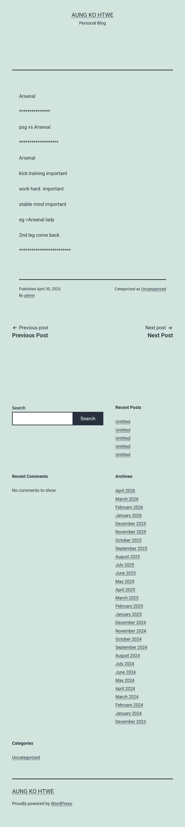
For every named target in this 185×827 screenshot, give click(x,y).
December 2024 (130, 622)
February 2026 (129, 507)
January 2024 (128, 713)
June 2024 (125, 672)
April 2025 (125, 589)
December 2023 (130, 721)
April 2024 (125, 688)
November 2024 (130, 630)
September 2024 (131, 647)
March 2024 (127, 696)
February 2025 (129, 606)
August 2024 (127, 655)
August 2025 (127, 556)
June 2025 (125, 573)
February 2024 (129, 704)
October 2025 (128, 540)
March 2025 (127, 597)
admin (29, 295)
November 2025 (130, 531)
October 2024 (128, 639)
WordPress (61, 803)
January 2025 (128, 614)
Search (19, 407)
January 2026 (128, 515)
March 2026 (127, 499)
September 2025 (131, 548)
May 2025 (124, 581)
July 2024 (124, 663)
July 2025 (124, 564)
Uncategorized (153, 289)
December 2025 (130, 523)
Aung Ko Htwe (92, 15)
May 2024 (124, 680)
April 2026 (125, 490)
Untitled (122, 421)
